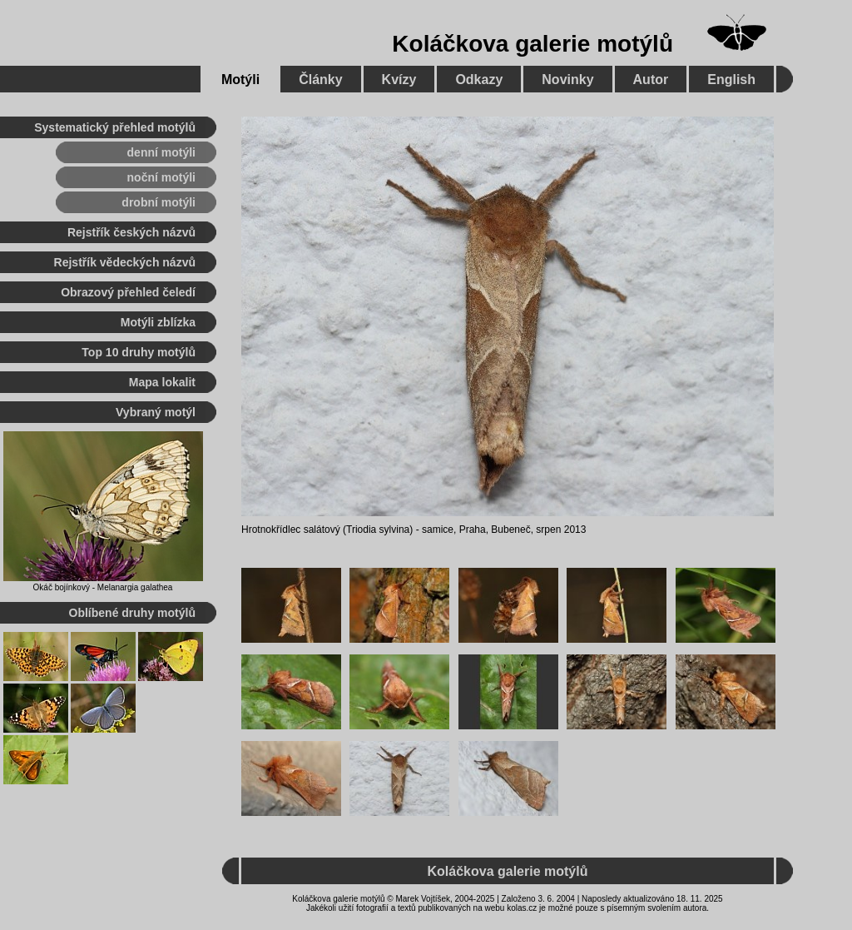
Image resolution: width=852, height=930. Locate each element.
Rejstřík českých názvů (131, 232)
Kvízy (399, 79)
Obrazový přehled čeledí (128, 292)
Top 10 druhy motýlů (139, 352)
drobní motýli (158, 202)
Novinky (567, 79)
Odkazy (479, 79)
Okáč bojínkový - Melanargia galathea (103, 587)
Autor (651, 79)
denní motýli (161, 152)
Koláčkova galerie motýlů (532, 44)
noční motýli (161, 177)
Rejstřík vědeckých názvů (125, 262)
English (731, 79)
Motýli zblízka (158, 322)
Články (320, 79)
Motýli (240, 79)
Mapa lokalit (162, 382)
